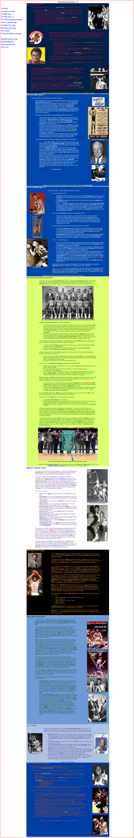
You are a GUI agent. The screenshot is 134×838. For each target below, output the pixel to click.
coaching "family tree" (49, 689)
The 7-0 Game (5, 31)
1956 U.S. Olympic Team (9, 22)
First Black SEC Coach (8, 25)
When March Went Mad (8, 28)
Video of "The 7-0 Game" (68, 762)
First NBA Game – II (7, 17)
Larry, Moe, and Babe (8, 11)
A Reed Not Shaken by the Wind (11, 33)
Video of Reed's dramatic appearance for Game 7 (58, 819)
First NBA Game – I (7, 14)
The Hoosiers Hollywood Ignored (11, 19)
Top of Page (58, 823)
